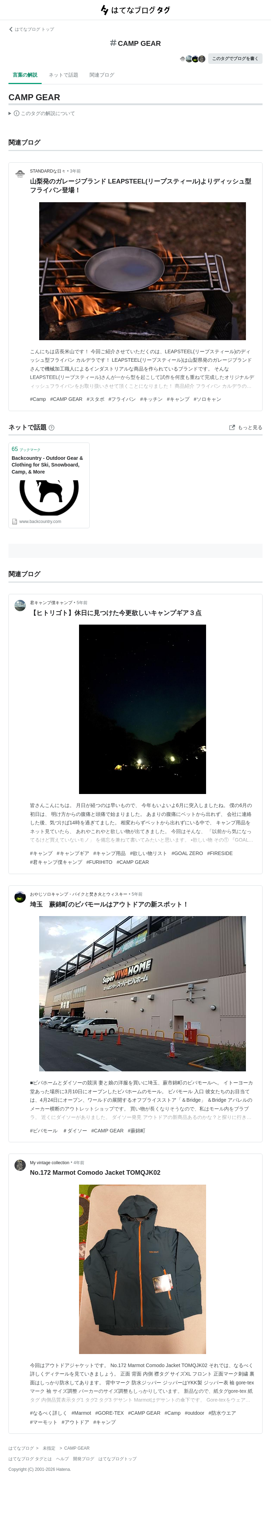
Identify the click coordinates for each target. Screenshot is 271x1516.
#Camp (38, 399)
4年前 (79, 1162)
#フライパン (122, 399)
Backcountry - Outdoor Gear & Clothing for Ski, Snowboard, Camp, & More (47, 465)
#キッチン (151, 399)
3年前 (75, 171)
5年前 (82, 602)
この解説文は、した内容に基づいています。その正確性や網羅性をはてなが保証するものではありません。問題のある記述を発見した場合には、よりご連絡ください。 (41, 114)
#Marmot (81, 1413)
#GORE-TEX (109, 1413)
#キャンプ (178, 399)
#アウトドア (75, 1422)
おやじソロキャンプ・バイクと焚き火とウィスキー (78, 894)
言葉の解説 (25, 75)
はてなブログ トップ (31, 29)
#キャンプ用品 (110, 853)
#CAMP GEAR (66, 399)
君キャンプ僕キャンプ (51, 602)
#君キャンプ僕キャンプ (56, 862)
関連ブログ (102, 75)
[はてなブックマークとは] (51, 427)
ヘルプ (62, 1458)
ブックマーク (26, 449)
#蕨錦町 (136, 1130)
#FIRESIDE (220, 853)
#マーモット (44, 1422)
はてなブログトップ (117, 1458)
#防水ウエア (222, 1413)
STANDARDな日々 (48, 171)
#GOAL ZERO (187, 853)
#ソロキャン (207, 399)
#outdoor (194, 1413)
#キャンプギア (73, 853)
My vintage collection (49, 1162)
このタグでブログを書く (235, 58)
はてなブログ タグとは (30, 1458)
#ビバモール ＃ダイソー (58, 1130)
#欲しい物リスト (148, 853)
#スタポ (95, 399)
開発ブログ (83, 1458)
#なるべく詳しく (48, 1413)
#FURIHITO (99, 862)
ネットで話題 (63, 75)
